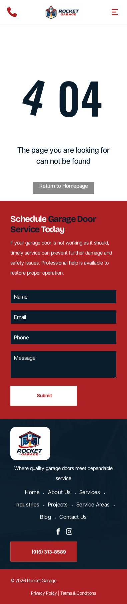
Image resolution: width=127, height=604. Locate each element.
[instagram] (69, 532)
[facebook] (58, 532)
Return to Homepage (63, 185)
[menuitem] (33, 493)
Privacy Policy (44, 593)
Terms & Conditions (78, 593)
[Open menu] (115, 12)
